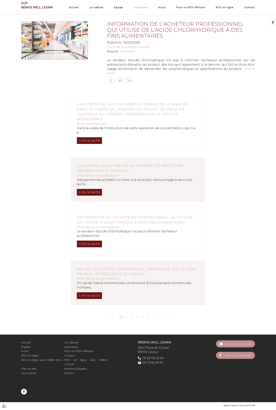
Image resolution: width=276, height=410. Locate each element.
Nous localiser (238, 355)
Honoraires (28, 373)
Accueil (74, 7)
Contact (249, 7)
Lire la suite (89, 140)
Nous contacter (238, 344)
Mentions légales (75, 368)
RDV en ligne (225, 7)
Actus (162, 7)
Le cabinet (97, 7)
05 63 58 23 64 (153, 358)
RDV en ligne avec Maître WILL (42, 360)
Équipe (118, 7)
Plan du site (29, 368)
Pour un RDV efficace (190, 7)
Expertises (141, 7)
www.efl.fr (127, 51)
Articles (69, 373)
